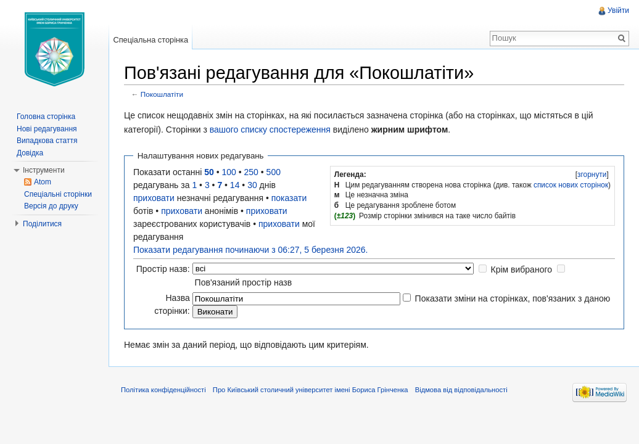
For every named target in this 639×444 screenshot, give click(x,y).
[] (592, 174)
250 (251, 172)
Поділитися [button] (42, 224)
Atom (42, 182)
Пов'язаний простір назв (243, 282)
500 (273, 172)
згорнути (591, 174)
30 (252, 185)
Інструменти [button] (44, 170)
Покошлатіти (162, 94)
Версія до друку (51, 206)
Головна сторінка (46, 116)
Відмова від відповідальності (461, 389)
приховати (154, 198)
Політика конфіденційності (163, 389)
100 (229, 172)
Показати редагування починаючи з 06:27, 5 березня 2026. (250, 250)
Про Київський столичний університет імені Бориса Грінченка (310, 389)
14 (235, 185)
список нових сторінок (571, 185)
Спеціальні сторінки (58, 194)
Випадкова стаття (47, 140)
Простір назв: (163, 269)
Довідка (30, 153)
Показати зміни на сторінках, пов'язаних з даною (513, 298)
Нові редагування (47, 129)
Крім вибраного (521, 269)
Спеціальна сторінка (150, 39)
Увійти (618, 10)
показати (289, 198)
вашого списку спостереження (270, 129)
